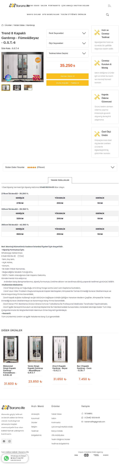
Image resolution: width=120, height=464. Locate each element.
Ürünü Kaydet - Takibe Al (67, 83)
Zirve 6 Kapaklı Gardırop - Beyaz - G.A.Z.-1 (59, 368)
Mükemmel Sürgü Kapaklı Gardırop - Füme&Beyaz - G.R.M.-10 (9, 370)
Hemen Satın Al (67, 76)
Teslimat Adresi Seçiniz (58, 53)
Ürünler (8, 25)
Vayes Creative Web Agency (90, 452)
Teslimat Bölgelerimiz (60, 443)
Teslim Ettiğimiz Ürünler (73, 14)
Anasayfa (35, 414)
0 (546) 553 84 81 (90, 417)
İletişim (34, 427)
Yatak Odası (33, 5)
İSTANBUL (86, 413)
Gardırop (30, 25)
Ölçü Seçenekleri (56, 43)
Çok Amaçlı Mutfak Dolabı (75, 5)
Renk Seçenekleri (56, 33)
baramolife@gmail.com (93, 421)
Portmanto (54, 5)
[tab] (60, 180)
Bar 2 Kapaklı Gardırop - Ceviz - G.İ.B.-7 (84, 368)
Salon (44, 5)
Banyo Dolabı (34, 14)
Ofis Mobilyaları (51, 14)
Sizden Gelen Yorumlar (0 (25, 167)
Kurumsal (35, 418)
